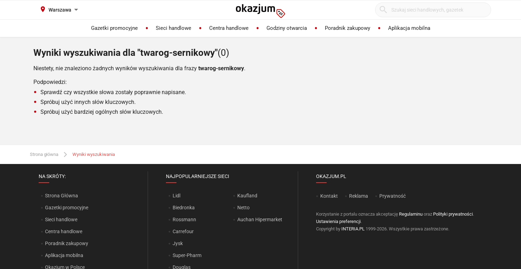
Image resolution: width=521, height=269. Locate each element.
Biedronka (184, 207)
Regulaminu (411, 214)
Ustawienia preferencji (338, 221)
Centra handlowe (63, 231)
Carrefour (183, 231)
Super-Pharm (187, 255)
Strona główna (44, 154)
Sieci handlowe (61, 219)
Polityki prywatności (453, 214)
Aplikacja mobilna (64, 255)
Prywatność (392, 196)
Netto (243, 207)
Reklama (358, 196)
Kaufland (247, 195)
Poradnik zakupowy (66, 243)
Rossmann (184, 219)
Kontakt (329, 196)
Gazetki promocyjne (66, 207)
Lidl (176, 195)
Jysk (178, 243)
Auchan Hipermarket (259, 219)
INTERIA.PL (353, 228)
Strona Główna (61, 195)
